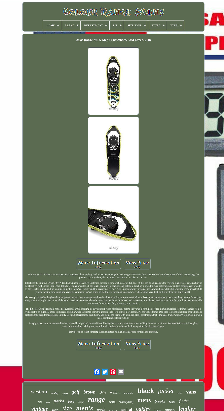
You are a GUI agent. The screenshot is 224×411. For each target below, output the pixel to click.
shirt (103, 393)
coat (48, 402)
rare (40, 401)
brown (89, 392)
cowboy (55, 393)
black (145, 391)
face (71, 401)
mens (144, 400)
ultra (180, 393)
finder (184, 401)
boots (81, 401)
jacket (166, 391)
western (39, 392)
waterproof (126, 401)
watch (115, 392)
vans (191, 392)
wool (172, 401)
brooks (160, 401)
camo (112, 401)
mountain (128, 393)
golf (76, 392)
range (96, 399)
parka (59, 400)
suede (65, 393)
